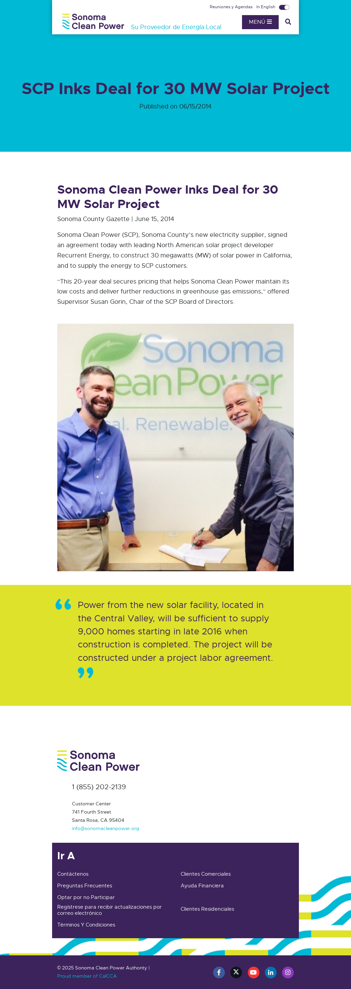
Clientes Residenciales (207, 909)
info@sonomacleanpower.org (105, 828)
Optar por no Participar (86, 897)
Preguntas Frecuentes (84, 886)
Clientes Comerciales (206, 874)
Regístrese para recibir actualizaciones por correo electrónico (109, 910)
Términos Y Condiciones (86, 925)
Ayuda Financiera (202, 886)
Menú (260, 22)
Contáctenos (72, 874)
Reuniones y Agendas (232, 7)
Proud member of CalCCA (87, 976)
